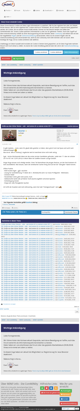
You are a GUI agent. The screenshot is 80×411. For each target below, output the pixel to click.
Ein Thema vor (21, 212)
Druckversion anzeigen (9, 304)
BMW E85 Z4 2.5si (7, 198)
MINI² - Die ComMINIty (9, 65)
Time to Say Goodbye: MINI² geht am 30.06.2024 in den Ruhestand (51, 116)
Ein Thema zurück (9, 212)
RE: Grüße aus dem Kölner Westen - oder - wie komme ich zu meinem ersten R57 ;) (27, 226)
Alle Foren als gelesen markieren (52, 393)
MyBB (27, 407)
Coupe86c (61, 275)
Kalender (60, 10)
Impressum (65, 394)
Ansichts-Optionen (73, 126)
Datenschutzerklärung (29, 36)
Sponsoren (71, 10)
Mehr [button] (7, 17)
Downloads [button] (48, 10)
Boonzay (60, 226)
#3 (77, 144)
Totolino (60, 243)
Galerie (36, 10)
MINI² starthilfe (38, 65)
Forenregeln (66, 391)
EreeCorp (22, 409)
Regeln (14, 36)
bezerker (21, 131)
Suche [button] (26, 10)
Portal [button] (7, 10)
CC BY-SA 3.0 (37, 409)
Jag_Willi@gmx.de (63, 234)
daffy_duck (61, 255)
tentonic (5, 204)
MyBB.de (16, 407)
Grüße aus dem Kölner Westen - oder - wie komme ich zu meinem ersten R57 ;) (26, 224)
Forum (17, 10)
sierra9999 (61, 289)
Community (58, 33)
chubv (59, 247)
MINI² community (25, 65)
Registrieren (18, 58)
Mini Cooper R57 (7, 196)
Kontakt (64, 399)
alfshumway (61, 285)
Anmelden (6, 58)
